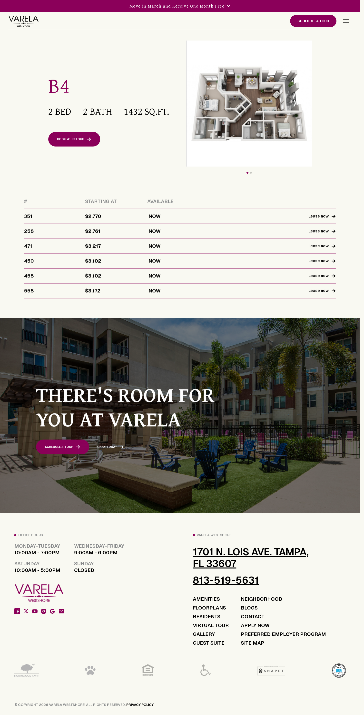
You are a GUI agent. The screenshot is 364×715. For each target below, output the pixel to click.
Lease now (322, 219)
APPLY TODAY (110, 450)
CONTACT (253, 616)
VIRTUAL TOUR (211, 625)
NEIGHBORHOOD (261, 599)
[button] (346, 21)
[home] (23, 21)
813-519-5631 (226, 580)
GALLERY (204, 634)
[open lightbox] (286, 104)
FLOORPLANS (209, 608)
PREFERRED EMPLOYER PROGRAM (283, 634)
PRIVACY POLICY (140, 705)
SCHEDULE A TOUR (313, 21)
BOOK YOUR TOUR (74, 139)
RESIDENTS (206, 616)
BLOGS (249, 608)
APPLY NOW (255, 625)
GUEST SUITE (209, 643)
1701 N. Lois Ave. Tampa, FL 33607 (251, 557)
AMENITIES (206, 599)
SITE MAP (252, 643)
